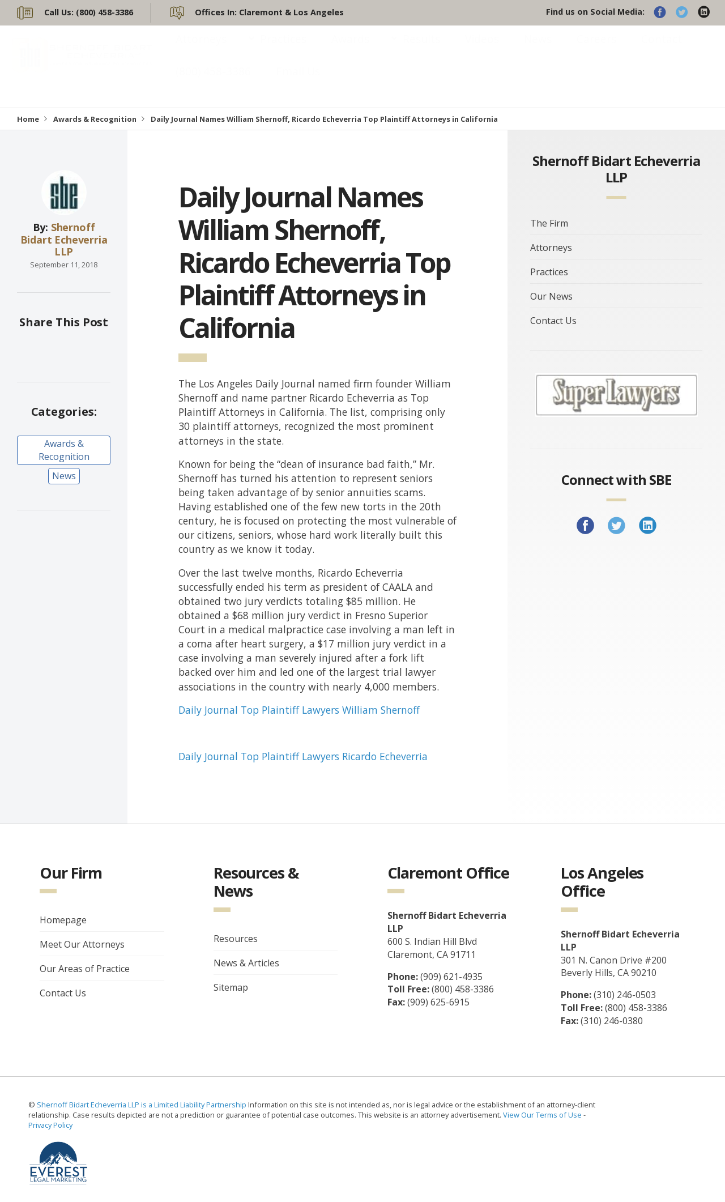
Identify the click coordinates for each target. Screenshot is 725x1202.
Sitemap (231, 987)
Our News (551, 296)
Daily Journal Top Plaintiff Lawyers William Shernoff (299, 710)
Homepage (63, 920)
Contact (661, 50)
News (538, 50)
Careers (596, 50)
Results (421, 50)
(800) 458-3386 (213, 82)
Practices (283, 50)
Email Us (298, 82)
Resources (236, 938)
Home (28, 119)
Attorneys (201, 50)
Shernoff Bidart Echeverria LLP (64, 239)
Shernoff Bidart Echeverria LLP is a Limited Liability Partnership (142, 1104)
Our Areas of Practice (85, 968)
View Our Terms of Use (542, 1115)
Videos (482, 50)
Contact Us (553, 320)
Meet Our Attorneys (82, 944)
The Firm (549, 223)
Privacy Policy (50, 1125)
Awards (350, 50)
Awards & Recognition (95, 119)
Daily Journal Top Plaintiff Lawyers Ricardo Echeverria (303, 756)
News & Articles (246, 963)
